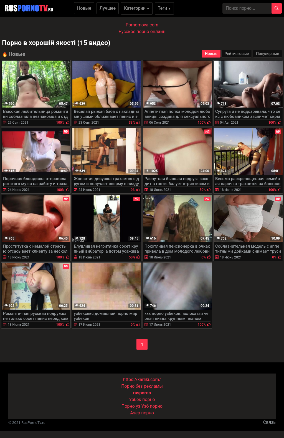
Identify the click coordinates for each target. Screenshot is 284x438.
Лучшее (108, 8)
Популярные (267, 53)
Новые (84, 8)
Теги (164, 8)
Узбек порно (142, 399)
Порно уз (130, 406)
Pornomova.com (142, 25)
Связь (269, 422)
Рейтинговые (236, 53)
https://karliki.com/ (142, 379)
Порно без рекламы (142, 386)
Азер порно (142, 412)
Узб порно (152, 406)
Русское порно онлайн (142, 31)
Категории (136, 8)
